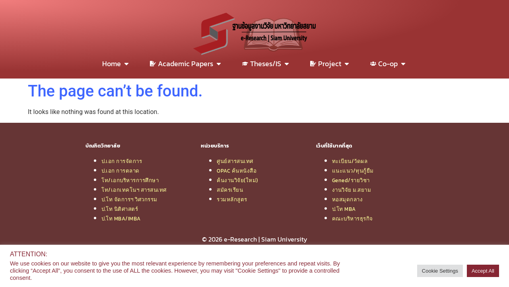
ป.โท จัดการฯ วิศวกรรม (129, 199)
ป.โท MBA (344, 209)
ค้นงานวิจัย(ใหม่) (237, 180)
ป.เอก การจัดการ (121, 161)
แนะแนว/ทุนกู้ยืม (353, 171)
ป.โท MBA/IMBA (121, 218)
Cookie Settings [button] (440, 271)
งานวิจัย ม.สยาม (351, 190)
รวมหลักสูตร (232, 199)
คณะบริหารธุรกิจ (352, 218)
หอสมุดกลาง (347, 199)
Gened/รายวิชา (351, 180)
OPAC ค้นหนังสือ (236, 171)
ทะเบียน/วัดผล (350, 161)
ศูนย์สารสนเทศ (235, 161)
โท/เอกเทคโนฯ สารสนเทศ (134, 190)
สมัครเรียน (230, 190)
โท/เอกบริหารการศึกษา (130, 180)
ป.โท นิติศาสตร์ (119, 209)
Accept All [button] (483, 271)
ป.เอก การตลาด (120, 171)
